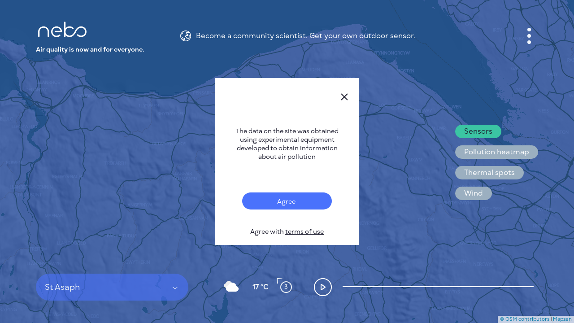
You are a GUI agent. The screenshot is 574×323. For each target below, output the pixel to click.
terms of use (304, 231)
